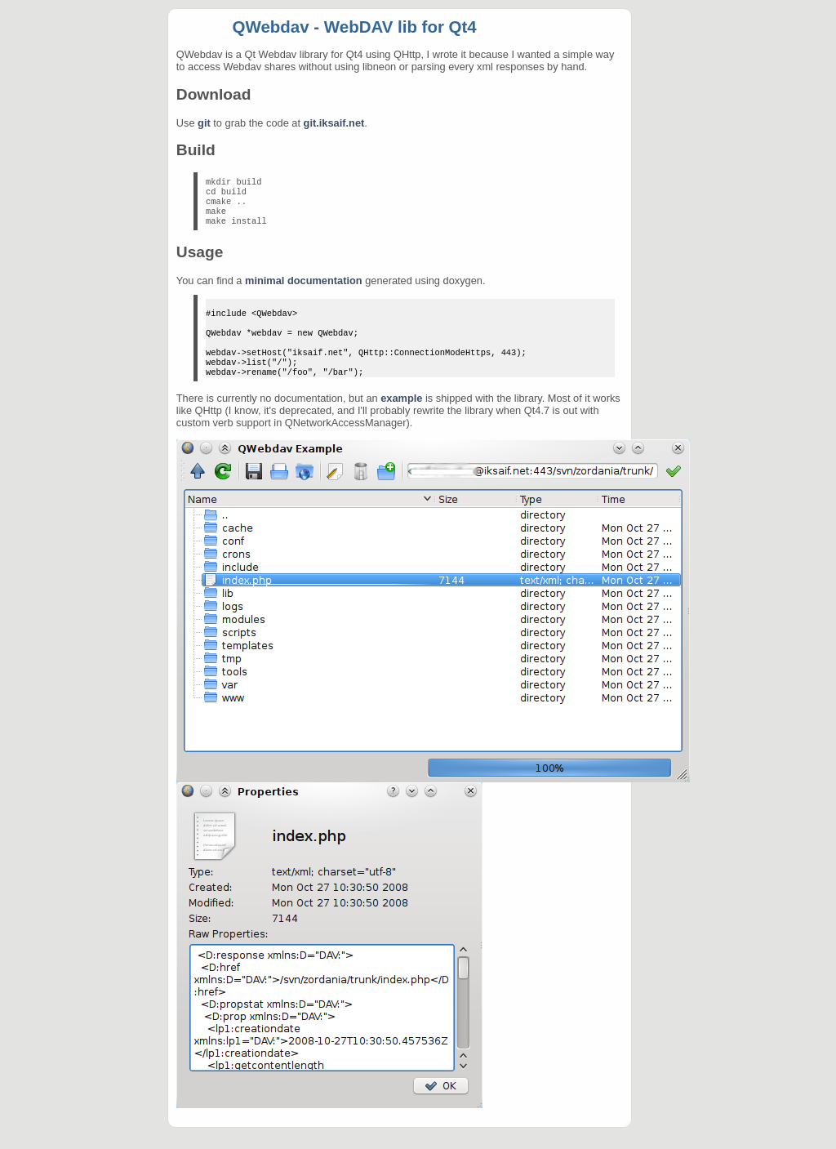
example (401, 419)
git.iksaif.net (334, 123)
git (204, 123)
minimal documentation (303, 289)
